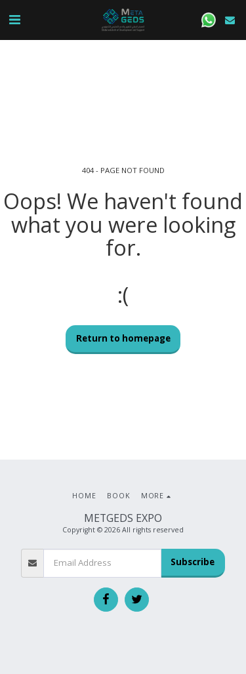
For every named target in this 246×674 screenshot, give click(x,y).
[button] (14, 19)
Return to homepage (123, 338)
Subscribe (193, 562)
